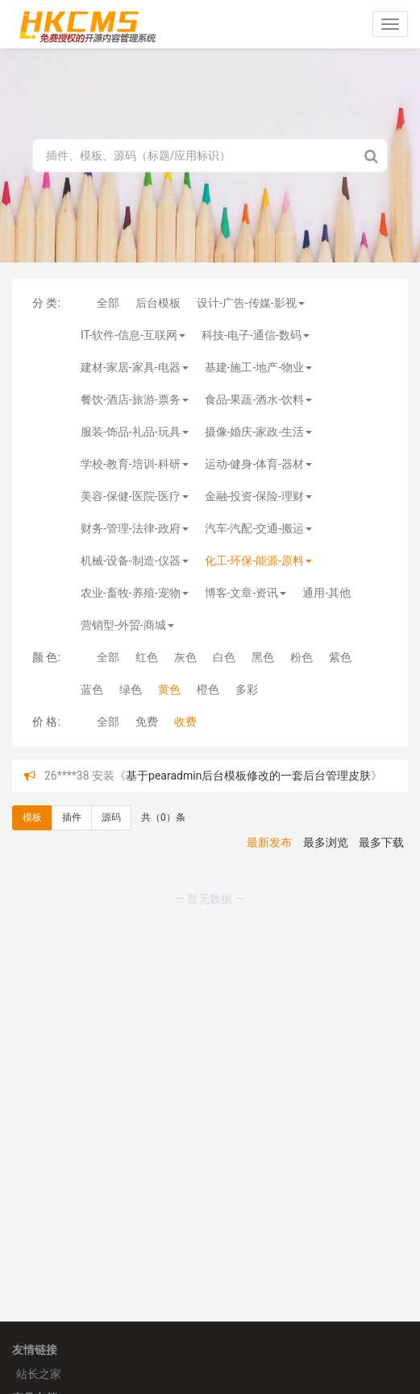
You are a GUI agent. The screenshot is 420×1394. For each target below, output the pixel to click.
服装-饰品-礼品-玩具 (135, 431)
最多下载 (381, 842)
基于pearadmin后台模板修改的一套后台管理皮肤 (248, 775)
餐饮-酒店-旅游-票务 (135, 399)
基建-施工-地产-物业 (259, 367)
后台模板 (158, 302)
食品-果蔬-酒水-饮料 (259, 399)
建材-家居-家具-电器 (135, 367)
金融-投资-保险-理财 (259, 496)
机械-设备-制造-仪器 (135, 560)
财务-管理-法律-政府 (135, 528)
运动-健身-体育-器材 (259, 463)
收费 (185, 721)
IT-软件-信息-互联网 (133, 335)
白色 (224, 657)
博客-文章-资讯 (246, 592)
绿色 (130, 689)
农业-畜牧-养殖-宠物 (135, 592)
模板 (32, 817)
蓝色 (92, 689)
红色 (146, 657)
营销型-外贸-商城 (127, 624)
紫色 (340, 657)
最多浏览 (325, 842)
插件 (71, 817)
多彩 (246, 689)
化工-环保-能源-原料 (259, 560)
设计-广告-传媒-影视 (251, 302)
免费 (146, 721)
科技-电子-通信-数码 (256, 335)
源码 (111, 817)
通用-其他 (326, 592)
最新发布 (269, 842)
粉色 (301, 657)
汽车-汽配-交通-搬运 (259, 528)
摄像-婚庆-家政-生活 (259, 431)
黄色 (169, 689)
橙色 (208, 689)
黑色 (263, 657)
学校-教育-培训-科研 (135, 463)
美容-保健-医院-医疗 (135, 496)
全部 (108, 302)
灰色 (185, 657)
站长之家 (38, 1373)
